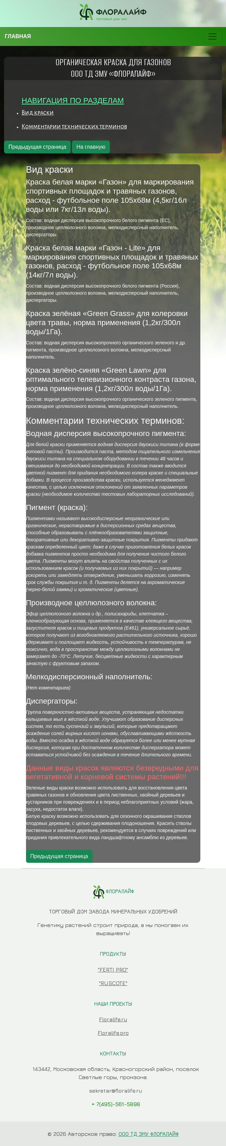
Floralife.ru (113, 1019)
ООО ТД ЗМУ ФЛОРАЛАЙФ (149, 1134)
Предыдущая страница (37, 147)
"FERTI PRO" (113, 970)
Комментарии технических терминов (74, 126)
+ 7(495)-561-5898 (116, 1104)
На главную (90, 147)
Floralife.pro (113, 1033)
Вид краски (38, 112)
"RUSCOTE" (113, 983)
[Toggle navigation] (212, 36)
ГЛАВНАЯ (18, 36)
